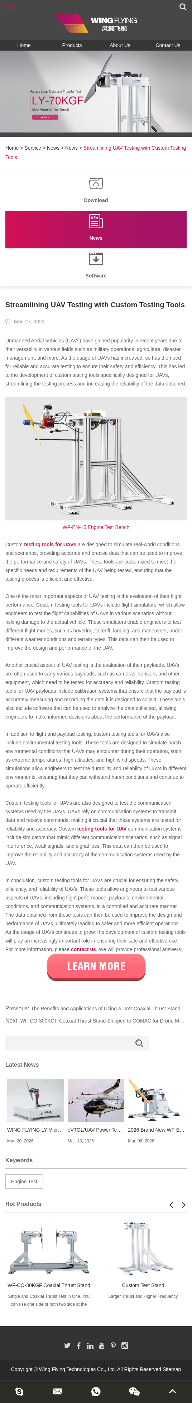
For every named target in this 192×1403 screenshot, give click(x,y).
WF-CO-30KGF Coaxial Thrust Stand (49, 1285)
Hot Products (23, 1204)
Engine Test (24, 1181)
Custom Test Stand (143, 1285)
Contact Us (167, 45)
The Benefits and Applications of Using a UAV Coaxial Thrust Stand (105, 1008)
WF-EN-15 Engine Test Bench (96, 527)
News (53, 148)
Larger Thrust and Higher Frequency (143, 1296)
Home (23, 45)
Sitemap (172, 1369)
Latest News (22, 1065)
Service (32, 148)
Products (72, 45)
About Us (120, 45)
